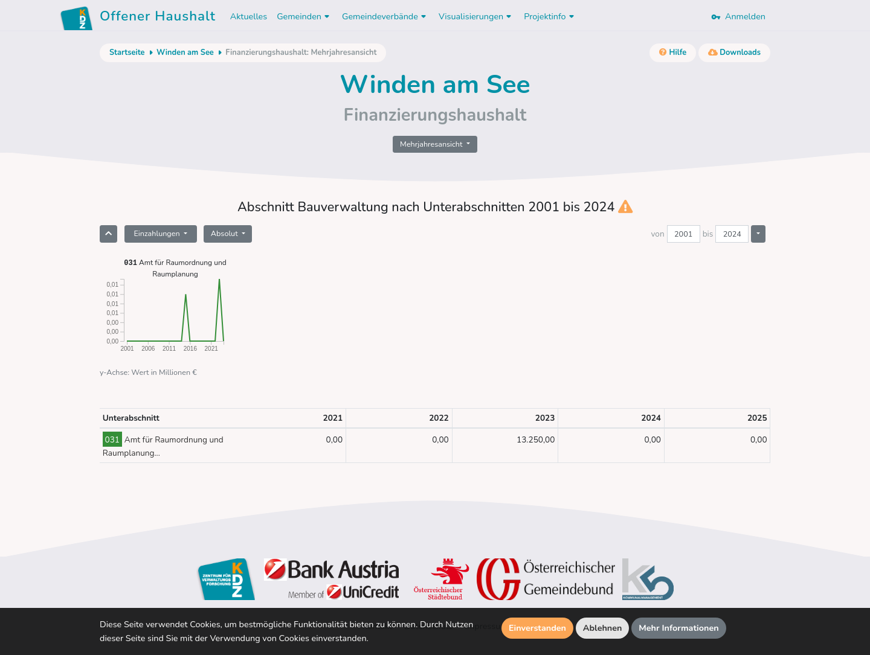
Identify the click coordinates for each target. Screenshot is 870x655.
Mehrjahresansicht (432, 144)
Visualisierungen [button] (476, 16)
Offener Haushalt (158, 18)
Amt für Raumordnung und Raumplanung (175, 267)
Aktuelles (248, 16)
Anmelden (738, 16)
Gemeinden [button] (304, 16)
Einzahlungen (157, 233)
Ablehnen (602, 628)
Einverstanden (537, 628)
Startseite (126, 52)
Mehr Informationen (679, 628)
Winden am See (185, 52)
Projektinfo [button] (550, 16)
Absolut (225, 233)
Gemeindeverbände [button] (385, 16)
